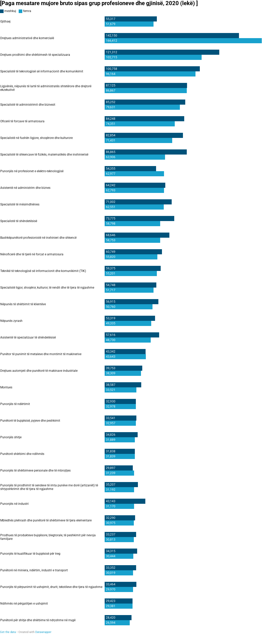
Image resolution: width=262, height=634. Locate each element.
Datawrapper (43, 632)
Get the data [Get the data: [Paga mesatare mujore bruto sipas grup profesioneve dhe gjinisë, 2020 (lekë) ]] (8, 632)
